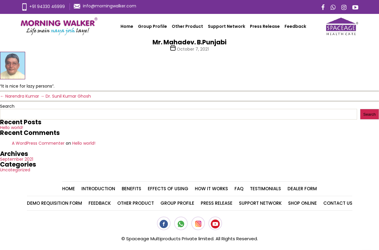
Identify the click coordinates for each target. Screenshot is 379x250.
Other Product (187, 26)
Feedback (295, 26)
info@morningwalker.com (105, 6)
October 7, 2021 (193, 49)
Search (7, 106)
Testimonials (265, 189)
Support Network (226, 26)
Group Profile (152, 26)
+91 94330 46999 (43, 6)
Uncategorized (15, 170)
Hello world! (11, 127)
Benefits (131, 189)
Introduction (98, 189)
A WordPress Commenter (38, 143)
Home (127, 26)
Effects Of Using (168, 189)
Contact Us (337, 203)
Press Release (265, 26)
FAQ (239, 189)
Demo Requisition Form (54, 203)
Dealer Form (302, 189)
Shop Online (302, 203)
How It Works (211, 189)
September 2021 (16, 159)
